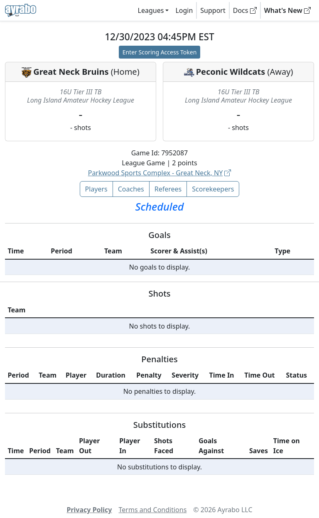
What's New (287, 10)
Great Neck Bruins (70, 71)
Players (96, 189)
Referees (168, 189)
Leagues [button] (151, 10)
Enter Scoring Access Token (160, 52)
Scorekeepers (213, 189)
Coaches (131, 189)
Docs (245, 10)
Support (212, 10)
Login (184, 10)
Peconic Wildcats (230, 71)
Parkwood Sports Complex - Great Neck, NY (159, 172)
